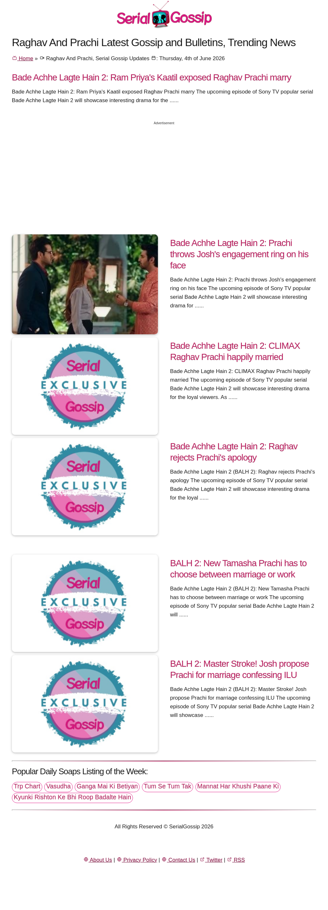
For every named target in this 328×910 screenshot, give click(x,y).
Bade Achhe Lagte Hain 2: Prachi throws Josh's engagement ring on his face (239, 254)
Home (22, 58)
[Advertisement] (164, 174)
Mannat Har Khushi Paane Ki (238, 786)
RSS (236, 860)
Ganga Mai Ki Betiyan (107, 786)
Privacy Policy (137, 860)
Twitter (211, 860)
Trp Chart (27, 786)
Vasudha (58, 786)
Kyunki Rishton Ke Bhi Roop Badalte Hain (72, 796)
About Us (97, 860)
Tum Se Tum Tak (167, 786)
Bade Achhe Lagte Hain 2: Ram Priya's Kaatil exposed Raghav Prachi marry (151, 77)
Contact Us (178, 860)
